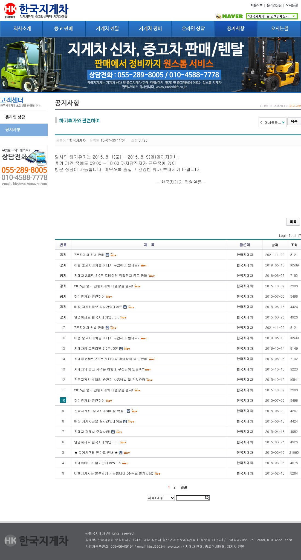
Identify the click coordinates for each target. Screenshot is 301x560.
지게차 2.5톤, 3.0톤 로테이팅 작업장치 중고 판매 (110, 358)
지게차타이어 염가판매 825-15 (97, 462)
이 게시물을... (270, 122)
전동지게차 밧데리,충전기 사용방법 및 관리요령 (109, 379)
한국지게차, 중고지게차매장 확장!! (100, 410)
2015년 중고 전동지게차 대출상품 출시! (103, 389)
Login (283, 235)
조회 (294, 244)
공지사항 (12, 130)
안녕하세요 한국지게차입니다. (96, 442)
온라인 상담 (15, 117)
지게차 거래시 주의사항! (92, 431)
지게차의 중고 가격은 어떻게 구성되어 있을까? (109, 369)
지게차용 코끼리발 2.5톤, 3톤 (96, 348)
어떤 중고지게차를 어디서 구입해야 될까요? (107, 337)
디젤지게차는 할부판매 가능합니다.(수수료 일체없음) (113, 473)
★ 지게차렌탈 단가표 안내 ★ (96, 452)
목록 (294, 121)
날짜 (275, 244)
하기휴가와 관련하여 (89, 400)
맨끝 (184, 487)
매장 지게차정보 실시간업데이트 (98, 421)
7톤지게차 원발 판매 (89, 327)
